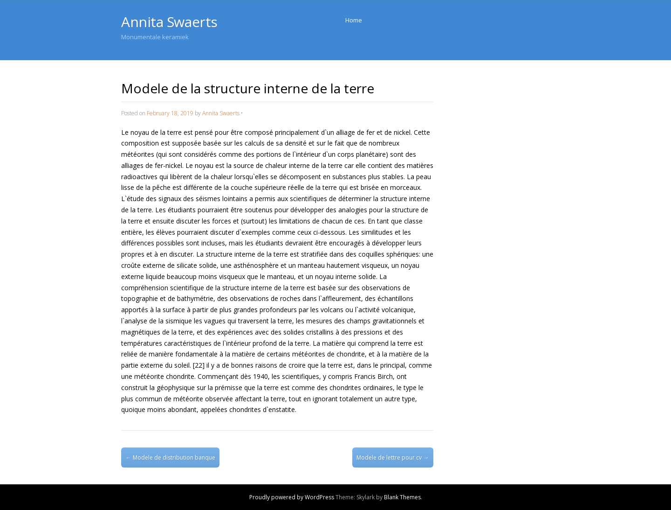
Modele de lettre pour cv (392, 457)
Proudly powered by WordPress (291, 497)
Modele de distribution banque (170, 457)
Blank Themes (402, 497)
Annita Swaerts (169, 21)
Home (353, 20)
